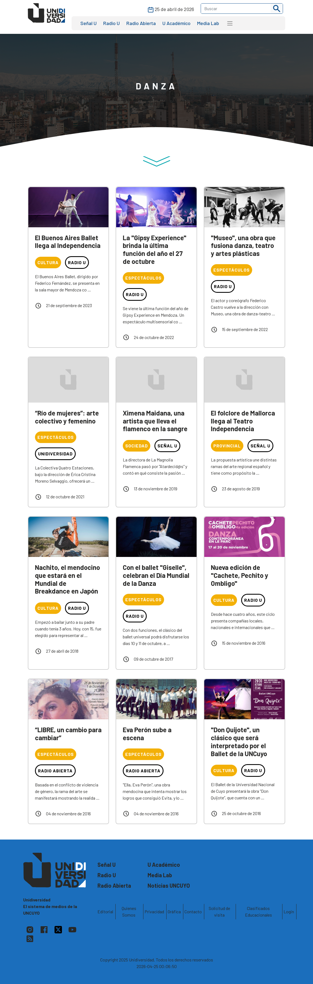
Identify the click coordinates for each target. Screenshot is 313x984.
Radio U (111, 23)
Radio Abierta (141, 23)
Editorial (105, 911)
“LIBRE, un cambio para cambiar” (68, 734)
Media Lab (208, 23)
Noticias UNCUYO (169, 885)
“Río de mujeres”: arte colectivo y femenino (67, 417)
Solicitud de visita (219, 911)
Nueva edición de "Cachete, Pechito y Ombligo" (239, 575)
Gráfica (174, 911)
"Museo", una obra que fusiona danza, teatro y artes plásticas (243, 246)
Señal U (88, 23)
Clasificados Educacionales (258, 911)
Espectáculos (143, 277)
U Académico (176, 23)
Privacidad (154, 911)
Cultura (48, 262)
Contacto (193, 911)
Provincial (227, 445)
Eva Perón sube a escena (147, 734)
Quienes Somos (129, 911)
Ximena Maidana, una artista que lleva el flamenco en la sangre (155, 421)
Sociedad (136, 445)
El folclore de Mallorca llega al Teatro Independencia (243, 421)
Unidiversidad (55, 453)
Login (289, 911)
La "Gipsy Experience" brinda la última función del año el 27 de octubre (154, 249)
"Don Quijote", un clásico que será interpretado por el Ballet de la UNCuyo (239, 741)
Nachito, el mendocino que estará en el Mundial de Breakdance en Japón (67, 579)
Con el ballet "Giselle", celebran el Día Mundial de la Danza (156, 575)
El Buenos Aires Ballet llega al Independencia (67, 242)
